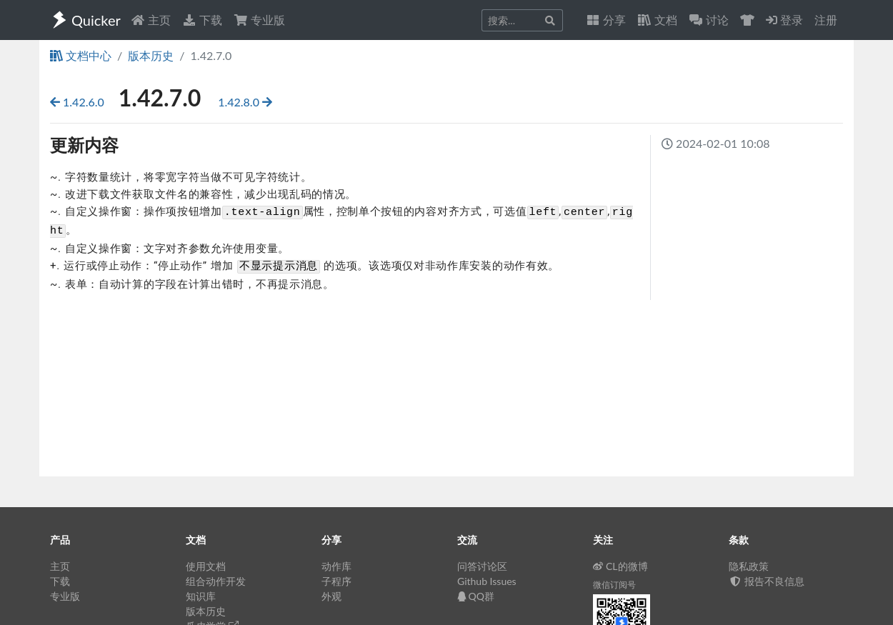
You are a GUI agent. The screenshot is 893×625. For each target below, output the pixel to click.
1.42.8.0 (245, 102)
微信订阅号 (614, 584)
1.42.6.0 (78, 102)
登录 (784, 19)
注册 (825, 19)
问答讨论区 (482, 566)
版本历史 (151, 55)
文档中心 (80, 55)
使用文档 (206, 566)
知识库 (201, 596)
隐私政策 (749, 566)
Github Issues (487, 581)
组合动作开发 (216, 581)
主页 (151, 19)
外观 (331, 596)
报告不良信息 (766, 581)
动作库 (336, 566)
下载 (202, 19)
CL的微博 (620, 566)
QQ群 (475, 596)
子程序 (336, 581)
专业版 (259, 19)
